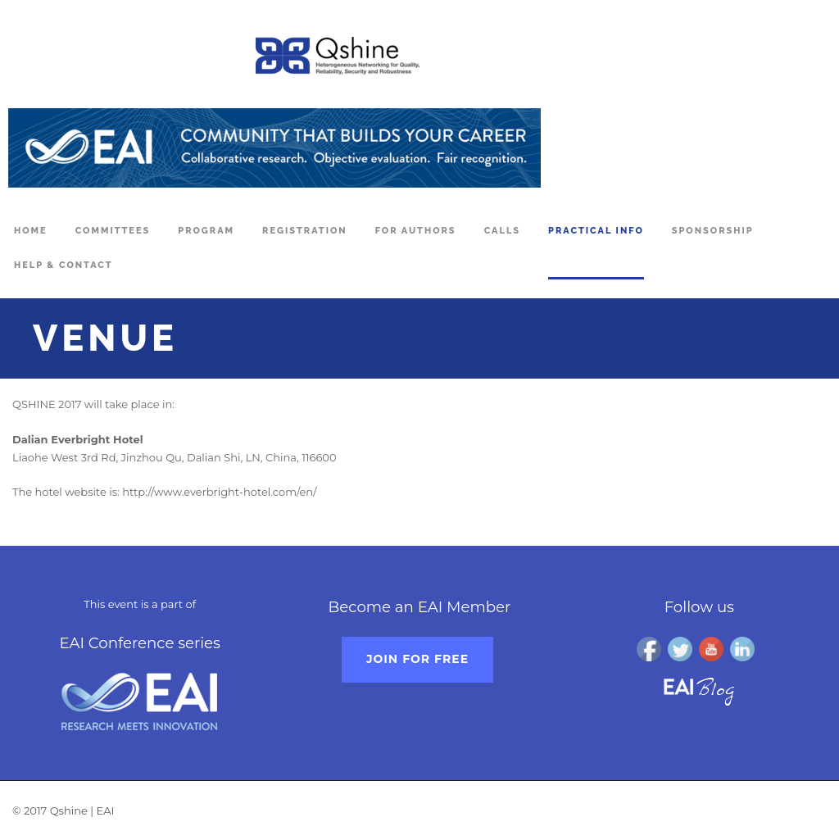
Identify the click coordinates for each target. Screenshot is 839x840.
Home (31, 230)
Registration (304, 230)
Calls (502, 230)
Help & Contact (63, 265)
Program (206, 230)
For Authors (415, 230)
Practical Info (596, 230)
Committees (113, 230)
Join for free (417, 659)
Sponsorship (713, 230)
